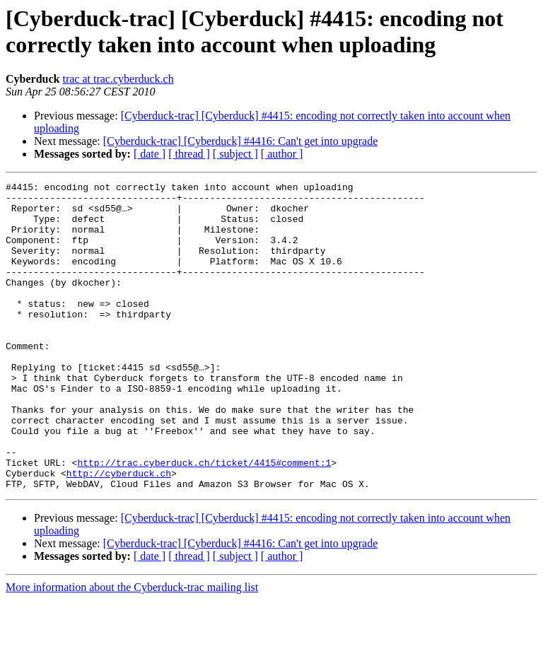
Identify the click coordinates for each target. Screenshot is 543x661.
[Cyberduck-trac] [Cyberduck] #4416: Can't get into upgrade (240, 141)
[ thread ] (189, 154)
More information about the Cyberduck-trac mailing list (132, 649)
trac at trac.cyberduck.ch (117, 79)
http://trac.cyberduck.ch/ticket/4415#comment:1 (204, 519)
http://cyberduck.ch (118, 532)
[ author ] (282, 154)
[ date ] (149, 154)
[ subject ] (235, 154)
